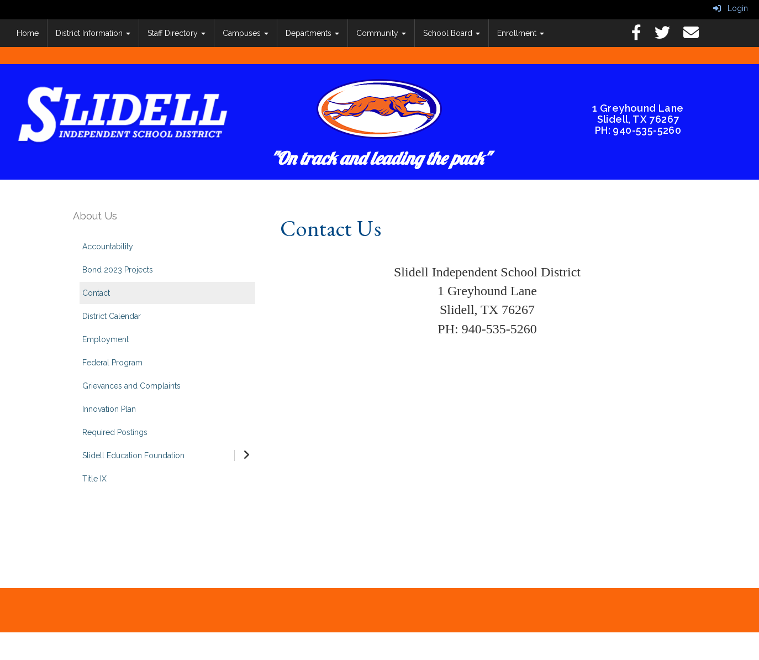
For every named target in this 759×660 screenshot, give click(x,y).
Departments (312, 33)
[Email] (696, 35)
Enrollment (520, 33)
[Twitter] (668, 35)
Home (28, 33)
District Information (93, 33)
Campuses (245, 33)
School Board (451, 33)
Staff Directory (176, 33)
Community (381, 33)
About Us (95, 216)
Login (730, 8)
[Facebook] (641, 35)
